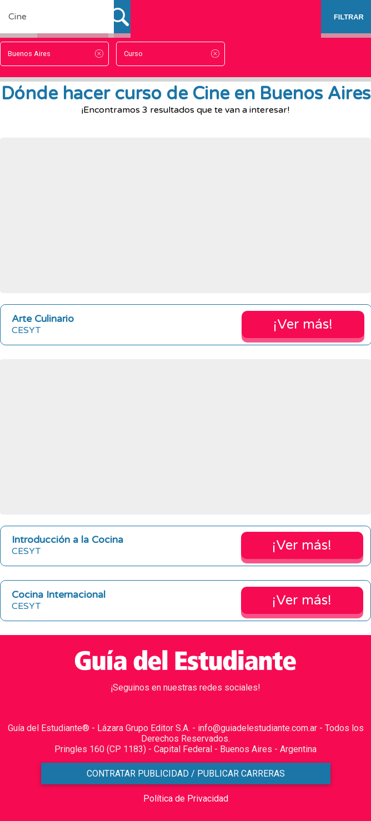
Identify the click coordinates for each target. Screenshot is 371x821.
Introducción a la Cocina (67, 540)
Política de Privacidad (185, 798)
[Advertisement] (185, 215)
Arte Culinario (43, 319)
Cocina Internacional (59, 595)
